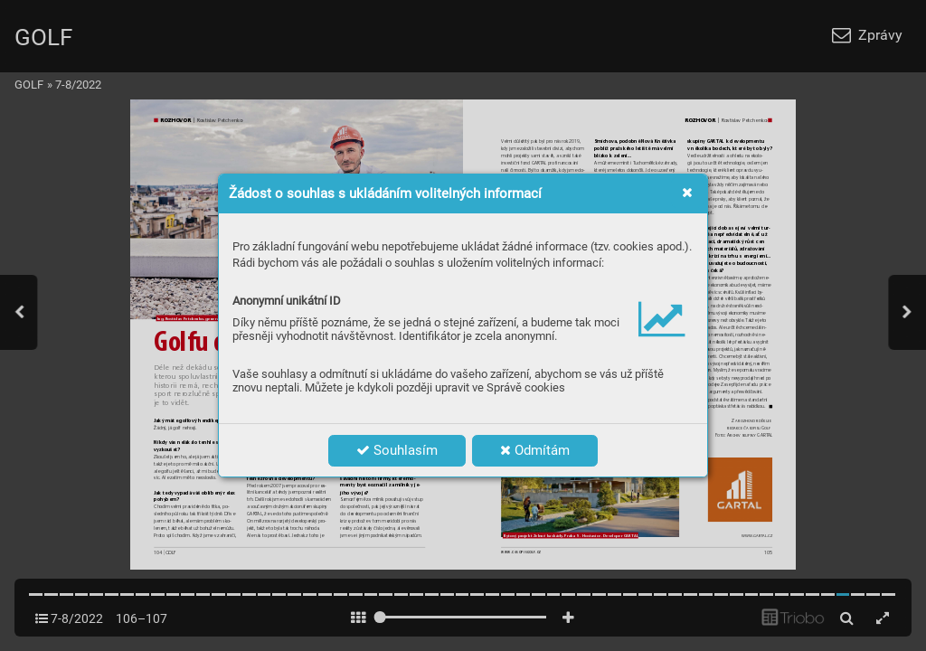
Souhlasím (397, 450)
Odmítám (535, 450)
